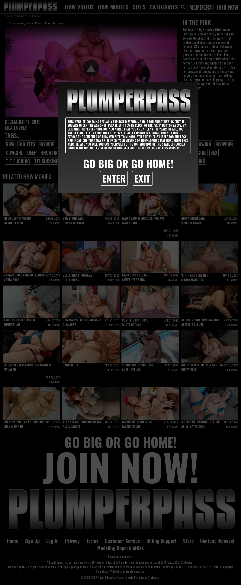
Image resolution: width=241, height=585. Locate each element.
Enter (114, 178)
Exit (142, 178)
